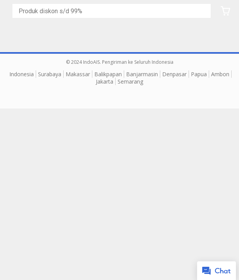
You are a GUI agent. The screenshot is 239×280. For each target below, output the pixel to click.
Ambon (220, 74)
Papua (199, 74)
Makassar (78, 74)
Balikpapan (108, 74)
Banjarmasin (142, 74)
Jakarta (104, 81)
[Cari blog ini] (113, 11)
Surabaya (49, 74)
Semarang (130, 81)
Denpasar (174, 74)
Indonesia (21, 74)
